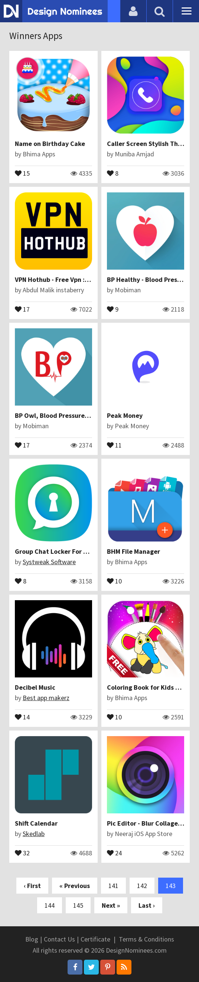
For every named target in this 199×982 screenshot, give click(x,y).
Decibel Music (35, 687)
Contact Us (59, 939)
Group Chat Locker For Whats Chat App (73, 551)
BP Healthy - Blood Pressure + (151, 279)
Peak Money (125, 415)
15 (22, 172)
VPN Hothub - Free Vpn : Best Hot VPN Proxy (79, 279)
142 (142, 885)
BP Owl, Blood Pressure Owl (56, 415)
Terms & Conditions (146, 939)
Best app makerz (46, 697)
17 (22, 308)
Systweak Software (49, 561)
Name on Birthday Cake (50, 143)
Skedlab (34, 833)
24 (114, 852)
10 (114, 580)
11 (114, 444)
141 (113, 885)
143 (171, 885)
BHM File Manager (133, 551)
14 (22, 716)
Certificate (95, 939)
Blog (31, 939)
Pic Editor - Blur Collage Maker (152, 823)
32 (22, 852)
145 (78, 905)
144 (50, 905)
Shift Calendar (36, 823)
